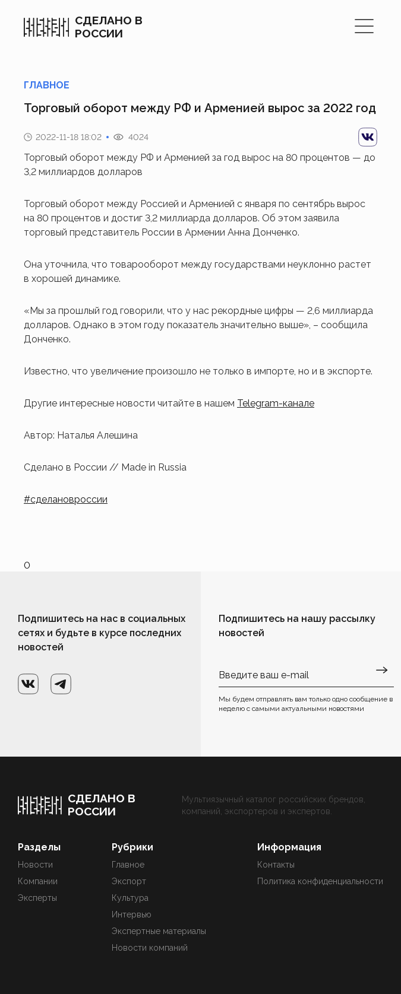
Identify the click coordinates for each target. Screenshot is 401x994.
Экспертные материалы (159, 931)
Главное (128, 864)
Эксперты (37, 898)
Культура (130, 898)
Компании (38, 881)
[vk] (367, 137)
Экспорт (129, 881)
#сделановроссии (66, 499)
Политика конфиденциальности (320, 881)
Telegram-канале (275, 403)
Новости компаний (150, 947)
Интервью (131, 914)
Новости (35, 864)
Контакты (276, 864)
